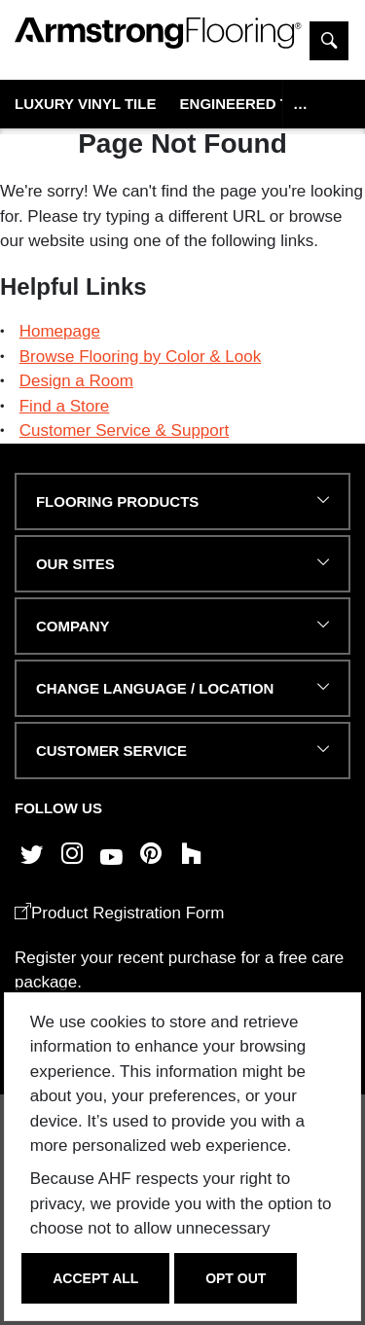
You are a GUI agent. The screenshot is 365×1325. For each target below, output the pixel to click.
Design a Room (76, 381)
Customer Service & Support (124, 430)
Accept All (95, 1278)
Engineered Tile (246, 103)
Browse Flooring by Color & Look (140, 356)
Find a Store (64, 406)
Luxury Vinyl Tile (85, 103)
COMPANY (72, 626)
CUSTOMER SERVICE (111, 750)
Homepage (59, 331)
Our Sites (75, 563)
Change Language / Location (155, 688)
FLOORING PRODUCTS (117, 501)
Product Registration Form (119, 913)
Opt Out (235, 1278)
